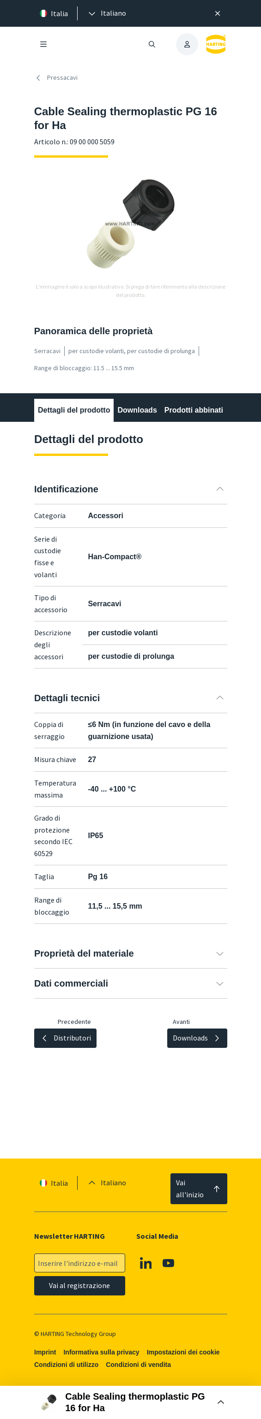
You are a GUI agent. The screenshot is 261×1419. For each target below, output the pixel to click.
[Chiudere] (217, 13)
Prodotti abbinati (193, 410)
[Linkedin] (146, 1263)
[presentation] (106, 13)
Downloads (137, 410)
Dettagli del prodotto (74, 410)
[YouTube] (168, 1263)
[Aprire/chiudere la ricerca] (152, 44)
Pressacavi (56, 78)
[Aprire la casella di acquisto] (131, 1402)
